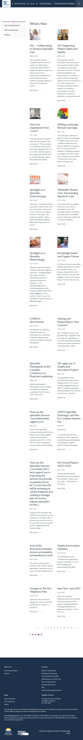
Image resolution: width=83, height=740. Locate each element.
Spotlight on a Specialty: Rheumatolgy (37, 256)
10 (64, 628)
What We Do (20, 4)
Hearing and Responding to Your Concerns (68, 322)
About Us (7, 667)
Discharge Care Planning (49, 673)
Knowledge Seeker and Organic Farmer (68, 255)
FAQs (43, 687)
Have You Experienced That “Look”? (39, 128)
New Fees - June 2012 (68, 588)
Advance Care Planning (49, 670)
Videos (7, 35)
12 (71, 628)
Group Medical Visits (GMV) (50, 676)
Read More (34, 90)
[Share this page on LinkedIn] (36, 635)
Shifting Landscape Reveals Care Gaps (67, 126)
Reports (6, 673)
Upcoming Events (12, 25)
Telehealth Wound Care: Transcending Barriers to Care (67, 193)
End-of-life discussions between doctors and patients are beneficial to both (41, 550)
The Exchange (45, 4)
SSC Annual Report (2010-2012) (67, 464)
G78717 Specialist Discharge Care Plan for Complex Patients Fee (69, 416)
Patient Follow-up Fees (49, 682)
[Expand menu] (12, 3)
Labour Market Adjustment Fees (52, 690)
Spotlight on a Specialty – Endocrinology (38, 193)
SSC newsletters (11, 30)
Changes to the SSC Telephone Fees (40, 590)
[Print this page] (42, 635)
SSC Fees (44, 667)
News (32, 4)
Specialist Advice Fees (49, 685)
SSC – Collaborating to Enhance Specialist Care (41, 49)
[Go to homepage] (6, 3)
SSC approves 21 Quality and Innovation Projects (68, 366)
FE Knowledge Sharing (64, 4)
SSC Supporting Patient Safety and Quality (67, 49)
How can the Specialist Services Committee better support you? (40, 416)
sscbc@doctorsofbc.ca (48, 701)
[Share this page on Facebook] (31, 635)
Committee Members (11, 670)
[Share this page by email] (39, 635)
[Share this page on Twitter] (33, 635)
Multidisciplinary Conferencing (51, 679)
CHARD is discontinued (37, 320)
